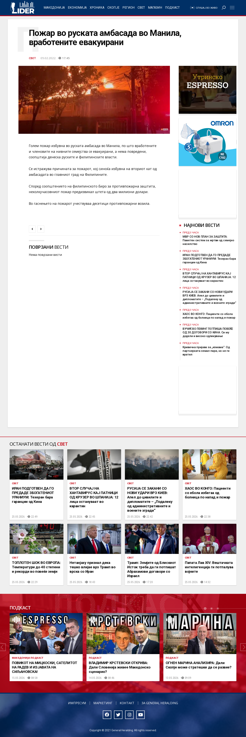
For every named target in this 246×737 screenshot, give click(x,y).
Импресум (77, 703)
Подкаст (172, 7)
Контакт (127, 703)
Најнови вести (201, 225)
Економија (77, 7)
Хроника (97, 7)
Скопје (113, 7)
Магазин (155, 7)
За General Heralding (160, 703)
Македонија (54, 7)
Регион (128, 7)
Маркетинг (102, 703)
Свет (141, 7)
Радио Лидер (22, 7)
